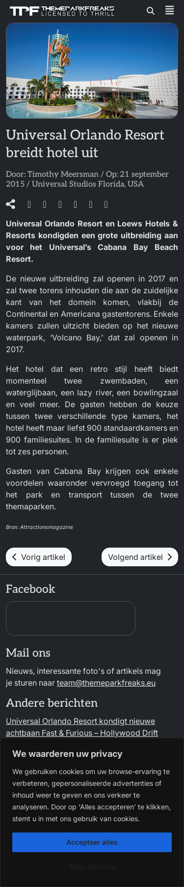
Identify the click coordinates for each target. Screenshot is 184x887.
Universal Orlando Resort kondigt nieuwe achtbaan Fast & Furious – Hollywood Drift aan (82, 732)
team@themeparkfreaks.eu (106, 683)
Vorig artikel (38, 557)
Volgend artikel (140, 557)
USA (136, 184)
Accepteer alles (92, 842)
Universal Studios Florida (78, 184)
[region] (92, 812)
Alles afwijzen (92, 866)
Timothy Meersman (63, 174)
